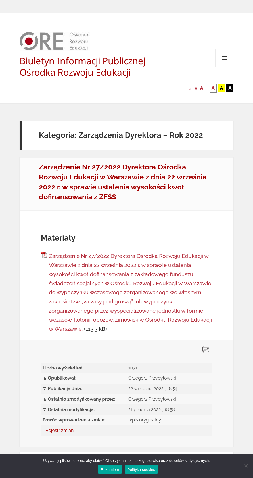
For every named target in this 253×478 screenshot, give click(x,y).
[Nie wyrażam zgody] (246, 466)
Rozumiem (110, 469)
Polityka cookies (141, 469)
